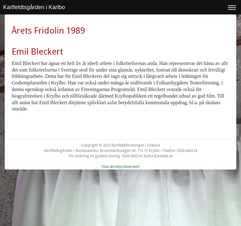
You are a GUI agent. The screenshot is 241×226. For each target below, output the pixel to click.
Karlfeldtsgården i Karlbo (34, 7)
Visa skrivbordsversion (120, 166)
